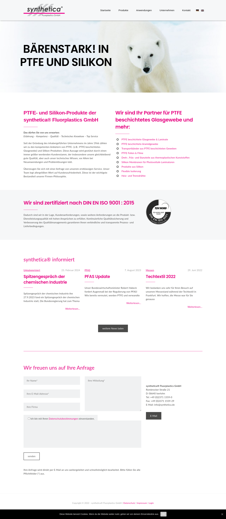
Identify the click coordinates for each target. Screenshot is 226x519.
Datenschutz (129, 503)
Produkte (123, 10)
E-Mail (153, 415)
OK (163, 514)
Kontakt (186, 10)
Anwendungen (144, 10)
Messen (150, 270)
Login (151, 503)
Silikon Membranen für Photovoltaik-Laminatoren (147, 162)
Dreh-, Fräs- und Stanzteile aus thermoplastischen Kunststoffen (155, 157)
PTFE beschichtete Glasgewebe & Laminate (144, 139)
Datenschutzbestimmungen (63, 418)
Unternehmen (167, 10)
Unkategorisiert (32, 270)
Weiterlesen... (72, 308)
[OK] (222, 514)
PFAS (87, 270)
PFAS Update (97, 276)
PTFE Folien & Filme (132, 153)
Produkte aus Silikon (132, 166)
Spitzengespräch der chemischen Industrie (45, 279)
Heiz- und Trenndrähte (133, 175)
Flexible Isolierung (131, 171)
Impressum (142, 503)
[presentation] (39, 434)
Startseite (105, 10)
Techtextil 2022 (160, 276)
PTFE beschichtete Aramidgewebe (139, 144)
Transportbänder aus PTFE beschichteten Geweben (148, 148)
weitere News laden (113, 328)
